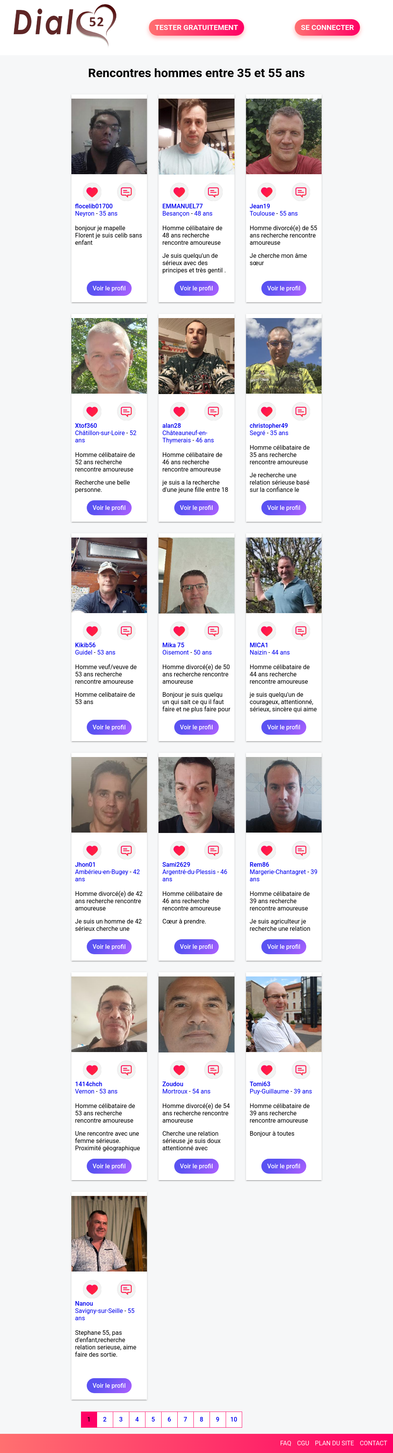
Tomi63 (260, 1084)
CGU (303, 1443)
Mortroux (174, 1091)
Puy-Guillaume (269, 1091)
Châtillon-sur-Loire (100, 433)
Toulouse (262, 213)
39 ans (303, 1091)
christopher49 (269, 425)
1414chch (88, 1084)
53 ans (106, 652)
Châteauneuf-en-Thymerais (184, 436)
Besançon (176, 213)
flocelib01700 (94, 206)
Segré (258, 433)
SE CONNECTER (327, 27)
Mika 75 (173, 645)
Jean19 (260, 206)
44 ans (281, 652)
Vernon (85, 1091)
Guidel (83, 652)
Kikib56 (85, 645)
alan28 (171, 425)
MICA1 (259, 645)
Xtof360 (86, 425)
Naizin (258, 652)
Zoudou (172, 1084)
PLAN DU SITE (334, 1443)
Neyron (85, 213)
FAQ (285, 1443)
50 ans (202, 652)
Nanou (84, 1303)
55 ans (288, 213)
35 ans (108, 213)
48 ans (203, 213)
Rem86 (259, 864)
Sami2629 (176, 864)
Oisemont (175, 652)
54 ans (201, 1091)
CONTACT (373, 1443)
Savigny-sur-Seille (99, 1310)
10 (233, 1419)
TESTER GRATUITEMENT (196, 27)
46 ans (205, 440)
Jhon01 (85, 864)
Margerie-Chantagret (278, 872)
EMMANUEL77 (182, 206)
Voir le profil (108, 288)
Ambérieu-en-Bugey (101, 872)
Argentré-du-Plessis (189, 872)
